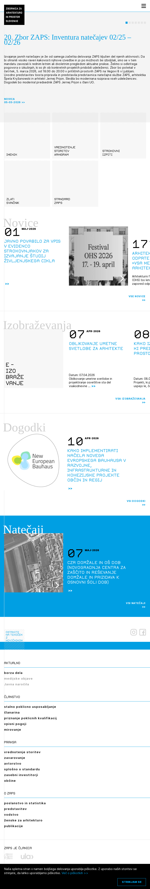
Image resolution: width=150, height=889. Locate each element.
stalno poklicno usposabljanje (30, 707)
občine (10, 780)
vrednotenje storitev (22, 752)
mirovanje (12, 729)
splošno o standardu (22, 769)
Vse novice (137, 296)
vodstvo (11, 814)
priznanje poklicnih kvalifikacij (30, 718)
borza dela (13, 673)
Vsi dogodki (136, 501)
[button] (127, 23)
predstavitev (15, 809)
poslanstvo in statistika (25, 803)
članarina (12, 712)
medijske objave (18, 678)
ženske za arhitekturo (23, 820)
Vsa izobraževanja (130, 398)
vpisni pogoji (15, 724)
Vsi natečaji (136, 603)
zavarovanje (14, 758)
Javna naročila (16, 684)
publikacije (13, 826)
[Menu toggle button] (143, 6)
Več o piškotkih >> (75, 873)
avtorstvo (12, 763)
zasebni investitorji (21, 775)
